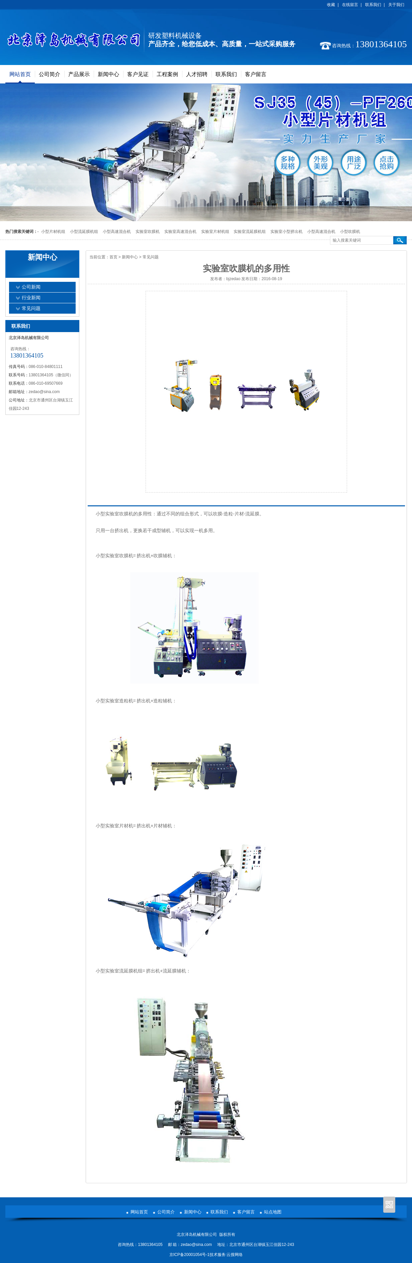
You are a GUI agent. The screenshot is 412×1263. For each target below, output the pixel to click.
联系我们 (373, 4)
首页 (113, 257)
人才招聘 (197, 74)
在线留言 (350, 4)
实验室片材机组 (215, 231)
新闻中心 (108, 74)
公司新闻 (31, 287)
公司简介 (49, 74)
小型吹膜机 (350, 231)
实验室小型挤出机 (286, 231)
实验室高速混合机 (180, 231)
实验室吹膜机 (148, 231)
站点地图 (272, 1211)
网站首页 (20, 74)
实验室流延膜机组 (250, 231)
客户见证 (138, 74)
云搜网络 (235, 1254)
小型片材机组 (53, 231)
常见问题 (151, 257)
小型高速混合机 (117, 231)
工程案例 (167, 74)
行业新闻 (31, 297)
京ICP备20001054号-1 (189, 1254)
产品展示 (79, 74)
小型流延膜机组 (84, 231)
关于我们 (396, 4)
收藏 (331, 4)
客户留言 (255, 74)
